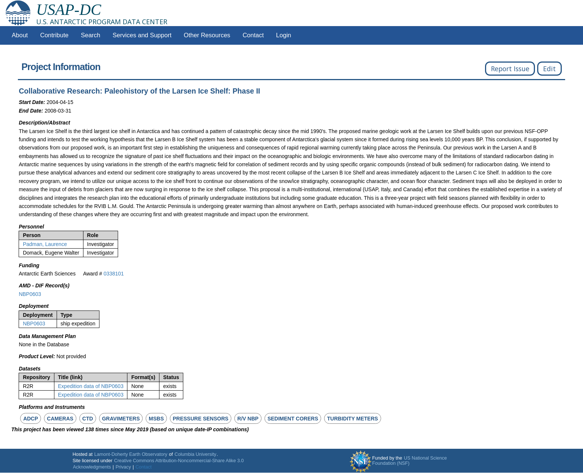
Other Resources (207, 35)
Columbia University (195, 454)
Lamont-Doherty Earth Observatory (130, 454)
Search (90, 35)
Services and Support (142, 35)
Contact (253, 35)
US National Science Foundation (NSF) (409, 460)
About (20, 35)
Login (283, 35)
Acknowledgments (92, 467)
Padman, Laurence (45, 244)
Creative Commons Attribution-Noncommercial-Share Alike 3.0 (179, 460)
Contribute (54, 35)
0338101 (114, 274)
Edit (549, 68)
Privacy (123, 467)
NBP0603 (30, 294)
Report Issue (510, 68)
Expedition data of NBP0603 (91, 386)
